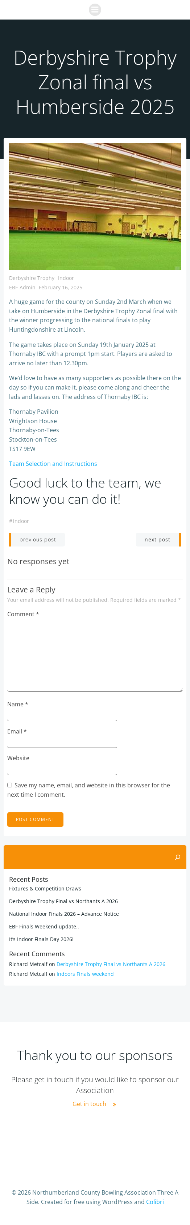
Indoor (66, 278)
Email (17, 731)
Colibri (155, 1202)
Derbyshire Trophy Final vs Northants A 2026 (63, 901)
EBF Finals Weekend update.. (44, 926)
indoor (21, 521)
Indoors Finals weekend (85, 973)
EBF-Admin (22, 287)
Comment (23, 614)
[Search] (177, 857)
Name (17, 704)
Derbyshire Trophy (31, 278)
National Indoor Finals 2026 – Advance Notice (64, 913)
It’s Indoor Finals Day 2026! (41, 939)
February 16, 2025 (60, 287)
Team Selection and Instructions (53, 464)
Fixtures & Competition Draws (45, 888)
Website (18, 758)
